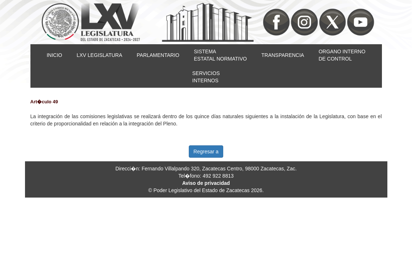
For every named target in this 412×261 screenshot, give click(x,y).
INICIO (54, 55)
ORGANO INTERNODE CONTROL (342, 55)
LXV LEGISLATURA (99, 55)
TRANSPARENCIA (282, 55)
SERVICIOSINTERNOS (206, 76)
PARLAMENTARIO (158, 55)
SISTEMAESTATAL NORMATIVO (220, 55)
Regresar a (206, 151)
